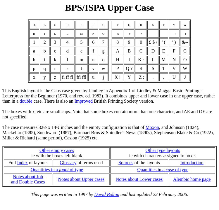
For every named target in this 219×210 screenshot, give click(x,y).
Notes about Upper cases (81, 179)
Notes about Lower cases (139, 179)
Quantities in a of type (57, 169)
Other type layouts (163, 150)
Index (22, 162)
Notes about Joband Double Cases (28, 179)
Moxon (152, 127)
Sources (125, 162)
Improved (84, 101)
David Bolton (106, 194)
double (26, 101)
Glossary (68, 162)
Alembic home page (192, 179)
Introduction (192, 162)
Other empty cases (56, 150)
